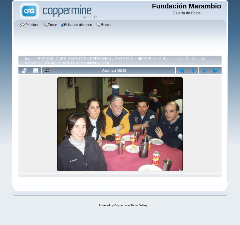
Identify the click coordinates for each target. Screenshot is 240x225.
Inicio (29, 59)
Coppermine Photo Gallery (131, 205)
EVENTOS (124, 59)
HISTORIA (146, 59)
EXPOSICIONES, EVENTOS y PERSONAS (74, 59)
